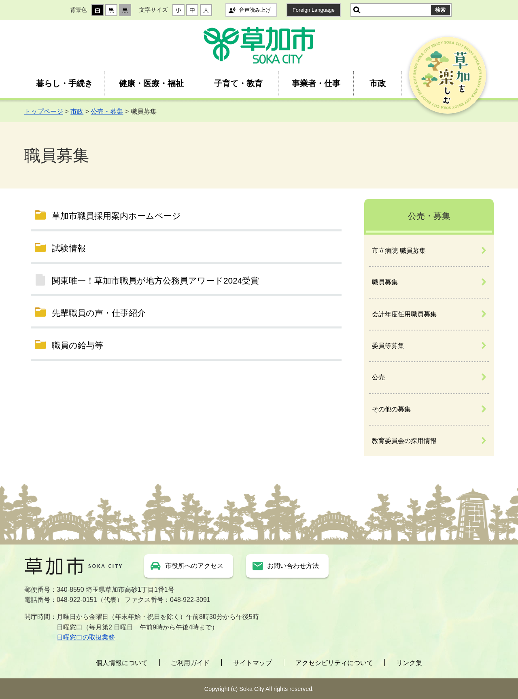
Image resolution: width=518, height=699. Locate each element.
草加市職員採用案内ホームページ (116, 215)
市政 (377, 83)
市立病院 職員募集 (398, 250)
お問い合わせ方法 (293, 565)
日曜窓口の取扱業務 (86, 637)
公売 (378, 377)
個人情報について (122, 662)
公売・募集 (107, 111)
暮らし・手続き (64, 83)
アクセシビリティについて (334, 662)
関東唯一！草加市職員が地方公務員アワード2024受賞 (155, 280)
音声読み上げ (255, 10)
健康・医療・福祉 (151, 83)
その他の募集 (391, 409)
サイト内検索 (356, 10)
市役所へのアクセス (194, 565)
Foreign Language (314, 10)
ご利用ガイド (190, 662)
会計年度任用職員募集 (404, 314)
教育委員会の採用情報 (404, 440)
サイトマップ (252, 662)
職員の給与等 (77, 345)
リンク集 (409, 662)
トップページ (43, 111)
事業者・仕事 (316, 83)
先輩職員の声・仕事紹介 (99, 313)
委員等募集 (388, 345)
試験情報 (69, 248)
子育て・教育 (238, 83)
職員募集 (385, 282)
